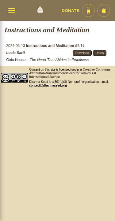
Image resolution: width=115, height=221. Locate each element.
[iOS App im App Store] (103, 10)
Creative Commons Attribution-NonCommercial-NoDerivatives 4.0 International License (70, 73)
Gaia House (15, 60)
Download (82, 53)
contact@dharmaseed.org (48, 85)
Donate (70, 10)
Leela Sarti (15, 53)
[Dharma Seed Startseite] (40, 10)
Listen (100, 53)
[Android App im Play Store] (88, 10)
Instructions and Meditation (50, 46)
